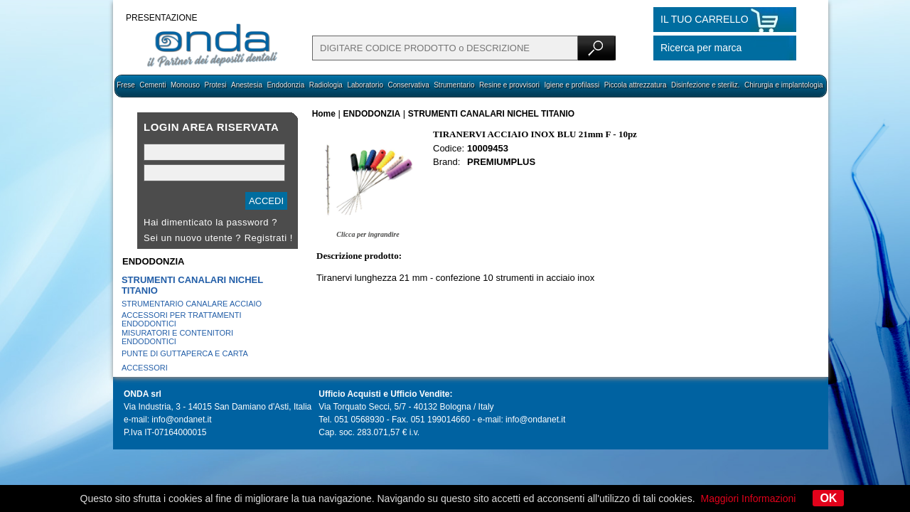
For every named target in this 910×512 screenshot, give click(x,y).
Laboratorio (365, 85)
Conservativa (408, 85)
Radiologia (326, 85)
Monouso (185, 85)
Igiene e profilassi (571, 85)
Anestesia (246, 85)
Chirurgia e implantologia (783, 85)
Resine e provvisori (509, 85)
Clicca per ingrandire (367, 234)
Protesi (215, 85)
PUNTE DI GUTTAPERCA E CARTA (185, 353)
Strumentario (454, 85)
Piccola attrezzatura (635, 85)
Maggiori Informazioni (748, 498)
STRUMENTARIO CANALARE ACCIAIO (192, 303)
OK (828, 498)
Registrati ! (269, 238)
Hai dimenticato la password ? (210, 222)
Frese (126, 85)
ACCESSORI (145, 367)
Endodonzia (285, 85)
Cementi (152, 85)
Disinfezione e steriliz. (705, 85)
